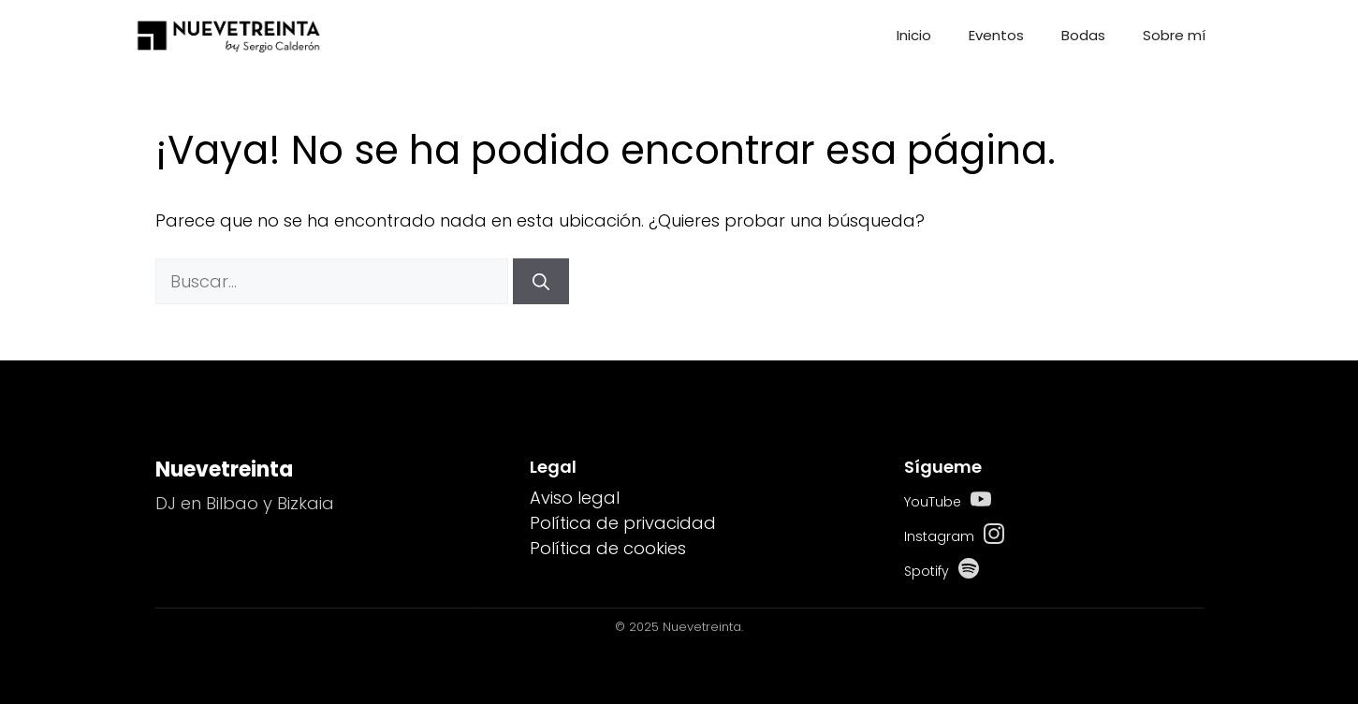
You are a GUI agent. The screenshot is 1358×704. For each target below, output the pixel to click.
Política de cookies (608, 548)
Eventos (996, 35)
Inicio (914, 35)
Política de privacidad (623, 523)
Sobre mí (1174, 35)
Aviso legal (575, 497)
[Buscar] (541, 281)
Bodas (1083, 35)
